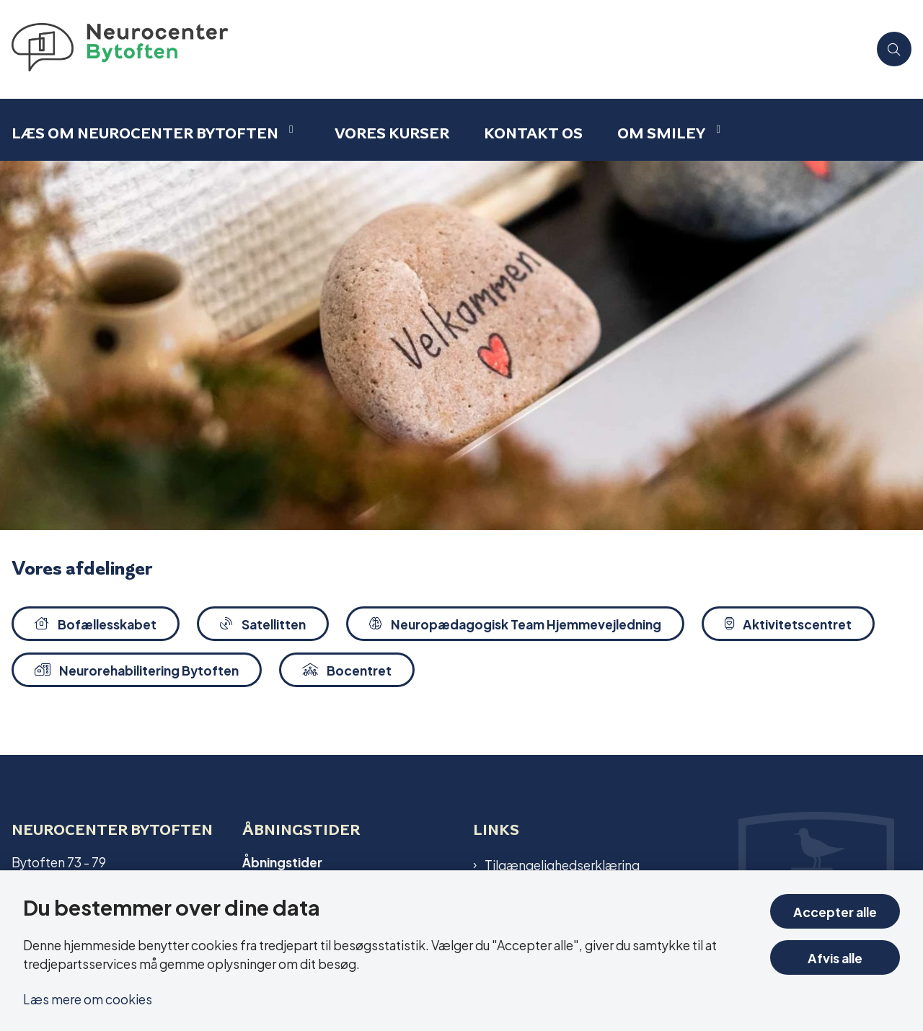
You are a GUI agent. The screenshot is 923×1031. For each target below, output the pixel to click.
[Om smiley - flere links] (716, 129)
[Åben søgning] (894, 49)
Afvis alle (835, 957)
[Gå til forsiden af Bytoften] (434, 49)
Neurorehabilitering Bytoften (137, 669)
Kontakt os (533, 133)
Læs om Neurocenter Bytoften (145, 133)
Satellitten (263, 623)
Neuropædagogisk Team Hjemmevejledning (515, 623)
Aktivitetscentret (788, 623)
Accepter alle (835, 911)
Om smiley (661, 133)
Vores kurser (392, 133)
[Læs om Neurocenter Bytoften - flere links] (289, 129)
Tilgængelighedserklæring (562, 864)
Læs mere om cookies (87, 998)
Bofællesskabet (95, 623)
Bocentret (347, 669)
